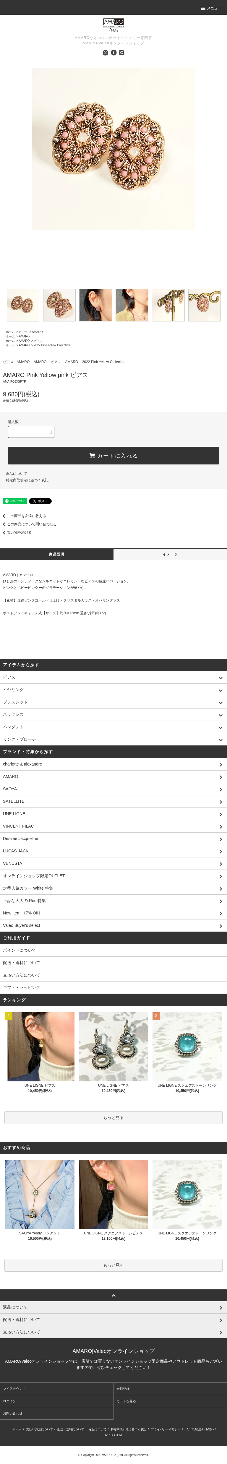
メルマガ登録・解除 (198, 1429)
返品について (16, 474)
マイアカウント (14, 1388)
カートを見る (126, 1401)
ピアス (23, 332)
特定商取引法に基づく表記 (27, 480)
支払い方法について (21, 975)
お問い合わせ (12, 1413)
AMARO (37, 332)
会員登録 (122, 1388)
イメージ (170, 554)
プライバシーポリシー (166, 1429)
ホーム (10, 332)
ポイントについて (19, 950)
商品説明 (57, 554)
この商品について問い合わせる (28, 524)
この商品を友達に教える (23, 516)
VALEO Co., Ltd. (113, 1455)
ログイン (9, 1401)
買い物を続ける (16, 532)
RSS (108, 1435)
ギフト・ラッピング (21, 987)
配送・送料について (21, 962)
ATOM (118, 1435)
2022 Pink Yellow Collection (52, 345)
